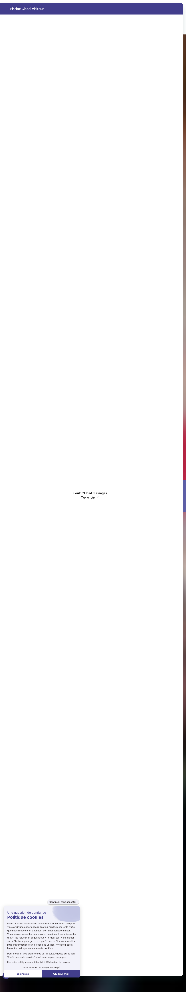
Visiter (33, 28)
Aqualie (76, 28)
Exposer (54, 28)
